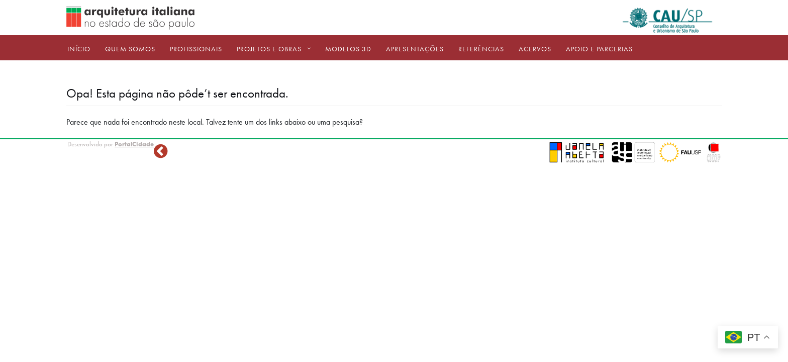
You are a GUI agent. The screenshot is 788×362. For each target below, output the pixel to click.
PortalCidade (134, 144)
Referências (481, 48)
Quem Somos (130, 48)
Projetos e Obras (269, 48)
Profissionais (196, 48)
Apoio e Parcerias (599, 48)
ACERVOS (535, 48)
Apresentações (415, 48)
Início (78, 48)
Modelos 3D (348, 48)
